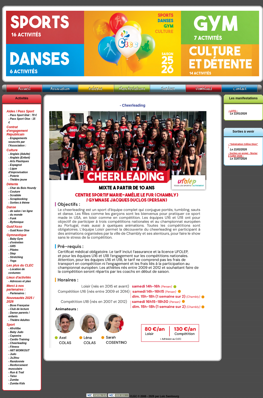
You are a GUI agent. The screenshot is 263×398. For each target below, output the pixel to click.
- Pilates (13, 249)
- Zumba (13, 379)
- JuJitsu (13, 357)
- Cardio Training (18, 339)
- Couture (14, 191)
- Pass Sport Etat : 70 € (22, 115)
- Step (12, 253)
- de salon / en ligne (20, 211)
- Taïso (12, 376)
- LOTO (232, 111)
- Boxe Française (18, 305)
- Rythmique (16, 222)
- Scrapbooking (18, 199)
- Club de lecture (18, 309)
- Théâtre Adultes (19, 320)
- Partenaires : (17, 293)
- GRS (12, 246)
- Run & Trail (16, 372)
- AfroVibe (14, 328)
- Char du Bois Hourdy (22, 188)
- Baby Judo (15, 332)
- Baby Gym (15, 238)
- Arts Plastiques (18, 161)
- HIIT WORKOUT (19, 350)
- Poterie (13, 176)
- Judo (12, 354)
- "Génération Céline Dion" (243, 144)
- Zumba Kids (16, 383)
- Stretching (15, 257)
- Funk (12, 218)
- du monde (15, 214)
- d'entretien (15, 242)
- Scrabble (14, 195)
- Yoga (12, 260)
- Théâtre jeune (17, 179)
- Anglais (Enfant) (19, 157)
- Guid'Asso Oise (18, 230)
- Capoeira (14, 335)
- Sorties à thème (19, 202)
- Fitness (13, 346)
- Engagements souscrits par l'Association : (17, 142)
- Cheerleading (17, 343)
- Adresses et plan (19, 281)
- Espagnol (15, 164)
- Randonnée (16, 361)
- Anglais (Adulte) (19, 153)
